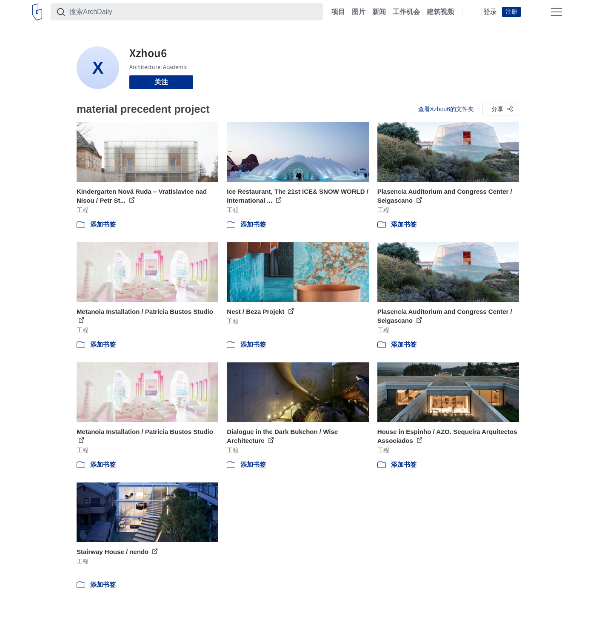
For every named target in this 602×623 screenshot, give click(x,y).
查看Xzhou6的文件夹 (446, 109)
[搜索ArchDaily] (193, 12)
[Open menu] (556, 12)
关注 (161, 82)
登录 (490, 12)
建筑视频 (440, 12)
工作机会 (406, 12)
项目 (338, 12)
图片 (358, 12)
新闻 (379, 12)
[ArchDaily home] (37, 11)
